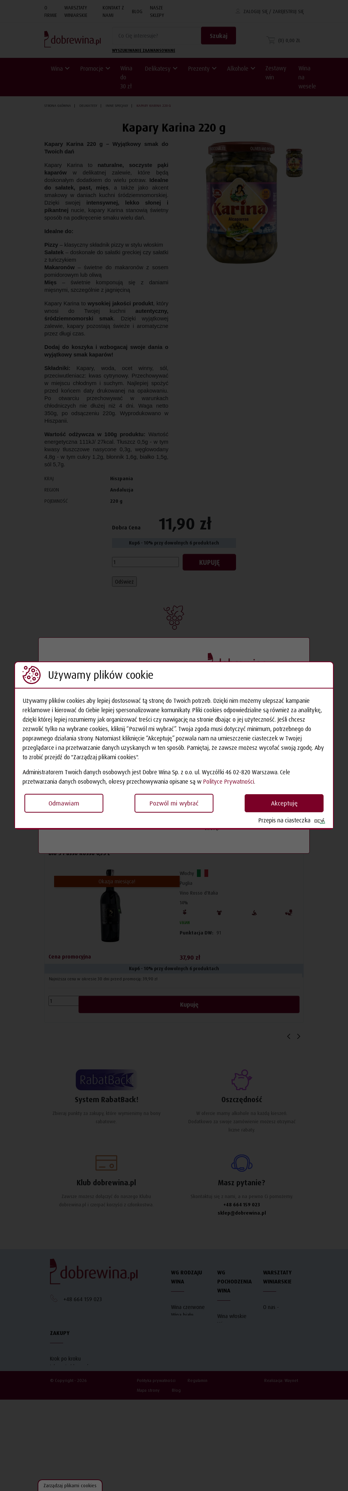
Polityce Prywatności (228, 781)
